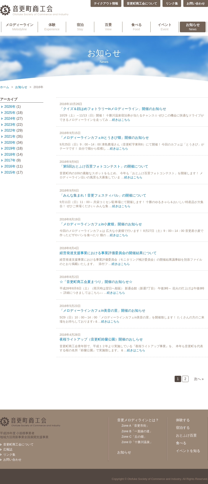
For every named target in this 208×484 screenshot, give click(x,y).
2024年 (10, 118)
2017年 (10, 160)
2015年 (10, 172)
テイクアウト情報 (106, 3)
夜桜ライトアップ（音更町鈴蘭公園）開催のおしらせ (101, 339)
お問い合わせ (196, 3)
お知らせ (21, 87)
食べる (181, 443)
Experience (52, 27)
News (193, 27)
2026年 (10, 106)
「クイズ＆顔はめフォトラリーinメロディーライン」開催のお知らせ (113, 109)
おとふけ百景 (186, 435)
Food (136, 27)
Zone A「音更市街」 (135, 425)
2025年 (10, 113)
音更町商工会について (142, 3)
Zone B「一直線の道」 (137, 431)
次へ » (199, 379)
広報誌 (7, 449)
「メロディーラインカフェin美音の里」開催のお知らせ (102, 310)
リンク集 (172, 3)
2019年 (10, 148)
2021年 (10, 136)
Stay (80, 27)
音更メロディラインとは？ (138, 420)
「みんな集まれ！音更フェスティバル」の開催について (103, 195)
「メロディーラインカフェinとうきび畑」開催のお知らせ (104, 137)
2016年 (10, 166)
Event (164, 27)
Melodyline (19, 27)
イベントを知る (188, 451)
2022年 (10, 130)
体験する (183, 420)
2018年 (10, 154)
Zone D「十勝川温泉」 (137, 442)
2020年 (10, 142)
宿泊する (183, 427)
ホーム (4, 87)
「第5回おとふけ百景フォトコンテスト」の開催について (104, 166)
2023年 (10, 124)
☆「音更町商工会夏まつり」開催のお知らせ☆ (96, 282)
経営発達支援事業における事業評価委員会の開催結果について (108, 253)
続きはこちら (121, 119)
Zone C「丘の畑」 (134, 436)
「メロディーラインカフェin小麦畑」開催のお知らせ (101, 224)
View (108, 27)
